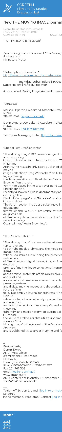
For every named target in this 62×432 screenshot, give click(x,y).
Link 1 (6, 421)
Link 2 (7, 424)
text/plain (8, 35)
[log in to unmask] (31, 29)
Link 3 (7, 427)
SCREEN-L (26, 5)
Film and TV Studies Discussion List (32, 10)
